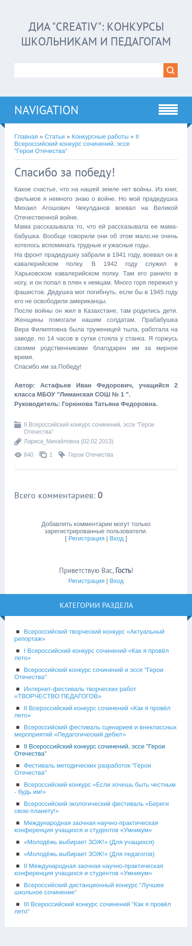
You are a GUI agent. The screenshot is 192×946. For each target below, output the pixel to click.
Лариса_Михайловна (52, 441)
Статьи (55, 136)
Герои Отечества (90, 454)
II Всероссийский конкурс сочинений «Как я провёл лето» (92, 711)
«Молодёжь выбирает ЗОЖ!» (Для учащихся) (89, 842)
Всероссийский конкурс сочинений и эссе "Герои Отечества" (88, 673)
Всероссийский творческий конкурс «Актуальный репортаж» (89, 635)
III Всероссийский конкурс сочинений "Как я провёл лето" (92, 908)
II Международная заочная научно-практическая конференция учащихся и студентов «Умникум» (88, 869)
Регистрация (86, 538)
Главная (26, 136)
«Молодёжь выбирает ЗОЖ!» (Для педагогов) (89, 854)
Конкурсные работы (100, 136)
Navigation (46, 110)
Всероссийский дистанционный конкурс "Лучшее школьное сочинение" (89, 888)
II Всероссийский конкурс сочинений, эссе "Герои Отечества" (76, 143)
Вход (116, 538)
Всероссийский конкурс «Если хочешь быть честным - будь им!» (94, 788)
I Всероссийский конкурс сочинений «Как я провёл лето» (91, 654)
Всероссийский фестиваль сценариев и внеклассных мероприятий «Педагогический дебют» (95, 731)
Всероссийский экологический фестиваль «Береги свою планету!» (91, 807)
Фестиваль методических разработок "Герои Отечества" (82, 769)
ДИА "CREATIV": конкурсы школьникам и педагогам (96, 34)
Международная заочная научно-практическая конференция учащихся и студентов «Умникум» (86, 826)
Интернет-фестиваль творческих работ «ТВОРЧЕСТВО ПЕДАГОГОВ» (75, 692)
